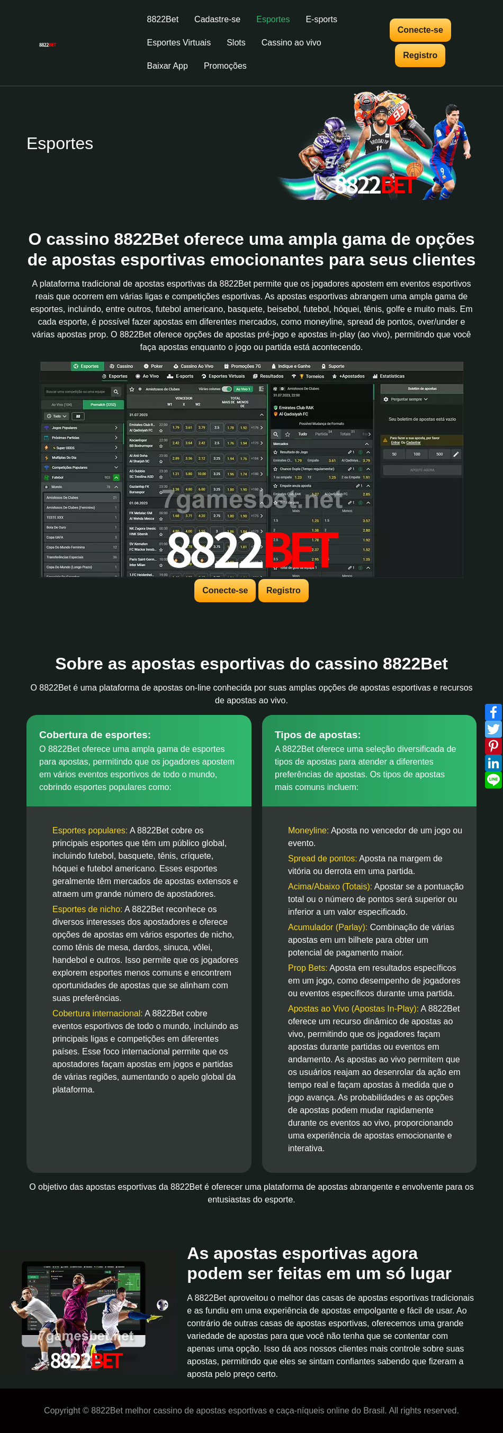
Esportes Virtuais (179, 42)
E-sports (321, 19)
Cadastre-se (217, 19)
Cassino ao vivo (291, 42)
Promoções (225, 65)
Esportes (273, 19)
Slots (236, 42)
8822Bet (163, 19)
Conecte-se (420, 29)
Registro (420, 55)
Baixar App (167, 65)
